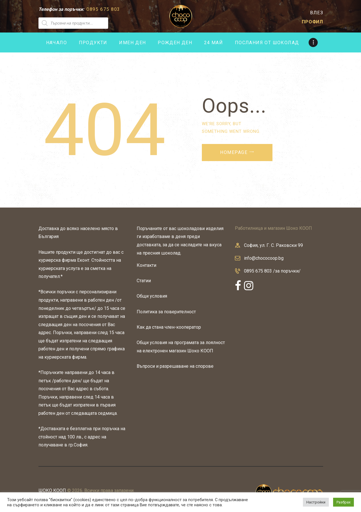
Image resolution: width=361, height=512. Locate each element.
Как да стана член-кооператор (169, 327)
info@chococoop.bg (264, 258)
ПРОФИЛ (312, 22)
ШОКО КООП (52, 490)
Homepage (233, 152)
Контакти (146, 265)
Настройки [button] (315, 502)
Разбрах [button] (343, 502)
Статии (144, 280)
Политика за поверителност (166, 311)
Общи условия (152, 296)
